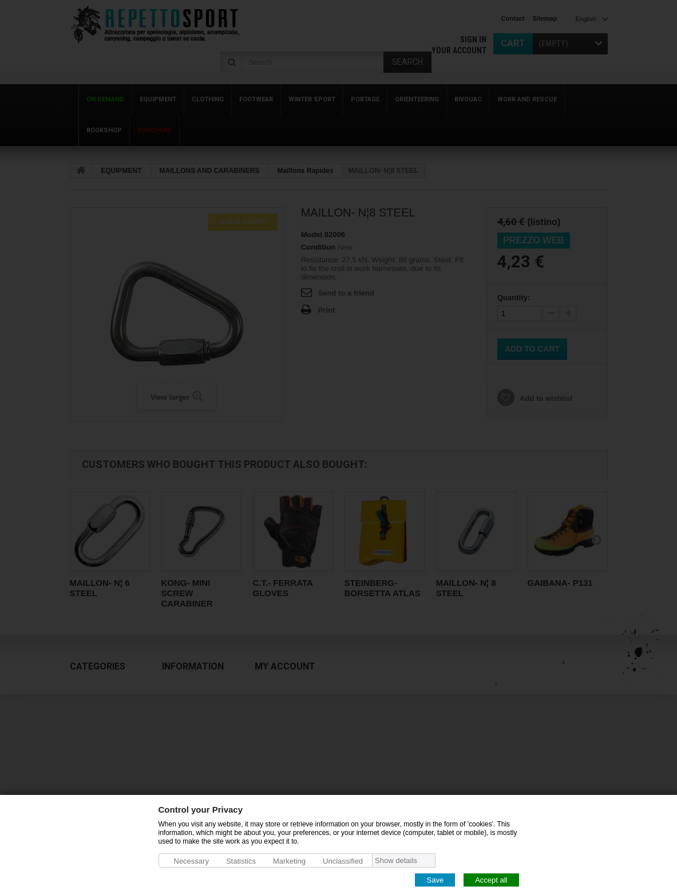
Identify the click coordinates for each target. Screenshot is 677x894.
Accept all (491, 879)
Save (435, 879)
